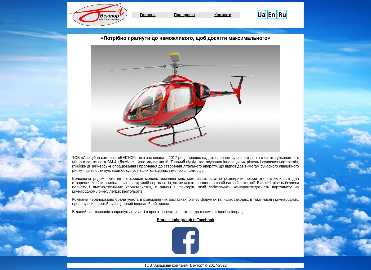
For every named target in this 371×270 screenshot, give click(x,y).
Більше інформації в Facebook (185, 220)
